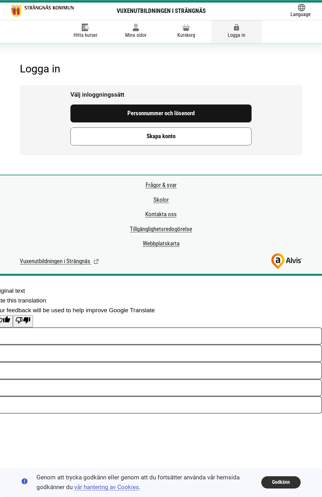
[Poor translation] (23, 321)
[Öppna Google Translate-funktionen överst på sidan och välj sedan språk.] (301, 11)
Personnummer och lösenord (161, 113)
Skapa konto (161, 136)
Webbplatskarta (161, 243)
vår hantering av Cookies (106, 487)
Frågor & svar (161, 185)
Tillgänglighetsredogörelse (161, 229)
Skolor (161, 199)
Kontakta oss (161, 214)
